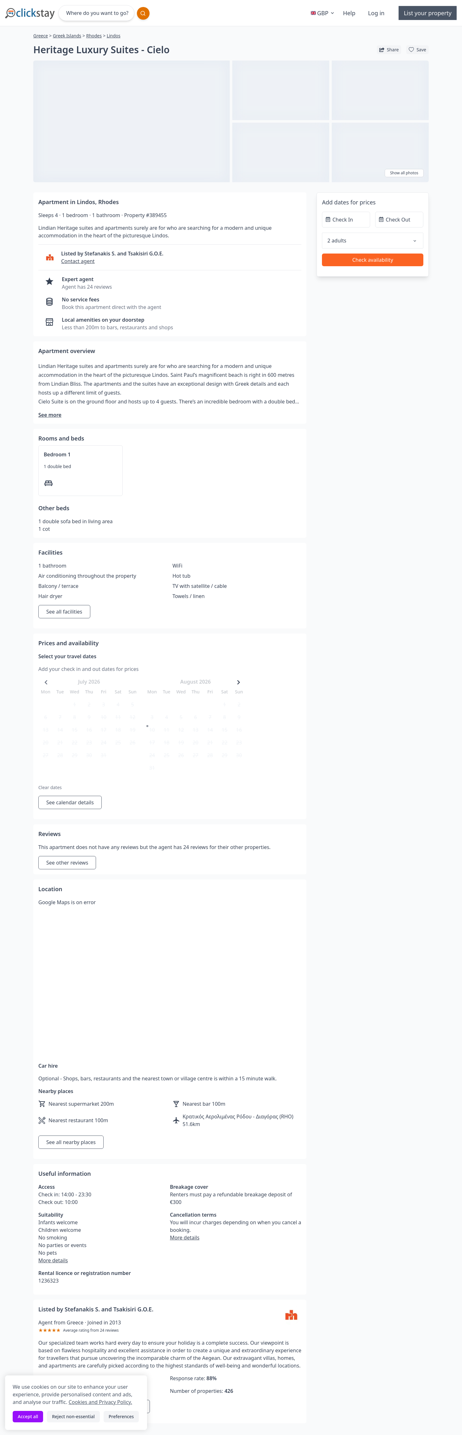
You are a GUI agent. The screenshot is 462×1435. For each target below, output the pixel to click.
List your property (428, 13)
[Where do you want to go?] (96, 13)
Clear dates (50, 787)
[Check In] (346, 220)
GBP (323, 13)
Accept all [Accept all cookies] (28, 1416)
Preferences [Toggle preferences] (121, 1416)
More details (53, 1260)
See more (49, 414)
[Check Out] (399, 220)
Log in (376, 13)
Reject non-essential (73, 1416)
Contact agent (78, 261)
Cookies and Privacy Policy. (100, 1402)
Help (349, 13)
